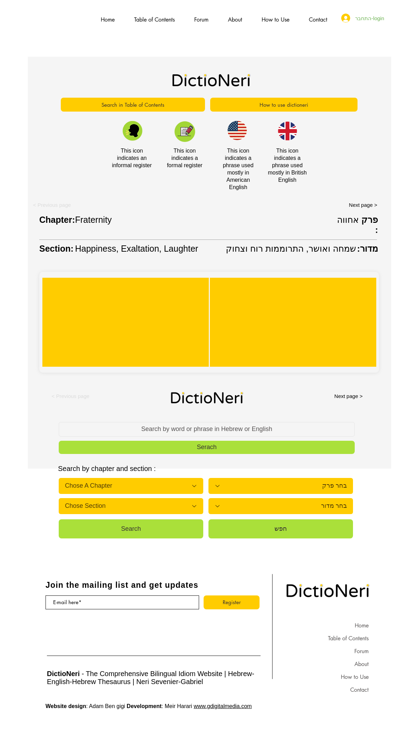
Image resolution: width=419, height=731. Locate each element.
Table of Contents (348, 638)
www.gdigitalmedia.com (223, 706)
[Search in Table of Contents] (133, 105)
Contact (359, 689)
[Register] (232, 602)
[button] (52, 205)
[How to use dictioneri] (284, 105)
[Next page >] (363, 205)
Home (362, 625)
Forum (361, 651)
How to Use (355, 677)
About (361, 664)
